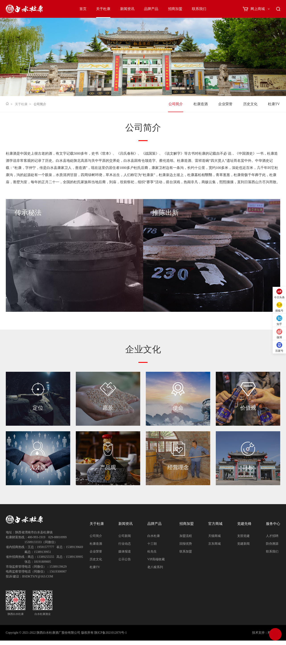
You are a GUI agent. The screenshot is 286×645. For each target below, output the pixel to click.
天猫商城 (214, 536)
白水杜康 (153, 536)
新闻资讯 (127, 9)
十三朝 (152, 543)
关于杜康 (103, 9)
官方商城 (215, 524)
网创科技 (274, 632)
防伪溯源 (272, 543)
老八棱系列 (155, 567)
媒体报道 (124, 551)
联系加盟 (185, 551)
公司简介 (176, 104)
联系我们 (199, 9)
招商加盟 (175, 9)
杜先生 (152, 551)
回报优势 (185, 543)
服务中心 (273, 524)
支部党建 (243, 536)
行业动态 (124, 543)
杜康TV (274, 104)
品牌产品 (151, 9)
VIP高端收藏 (156, 559)
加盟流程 (185, 536)
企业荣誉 (225, 104)
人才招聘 (272, 536)
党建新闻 (243, 543)
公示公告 (124, 559)
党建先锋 (244, 524)
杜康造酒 (200, 104)
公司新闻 (124, 536)
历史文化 (250, 104)
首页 (82, 9)
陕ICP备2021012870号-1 (110, 632)
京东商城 (214, 543)
